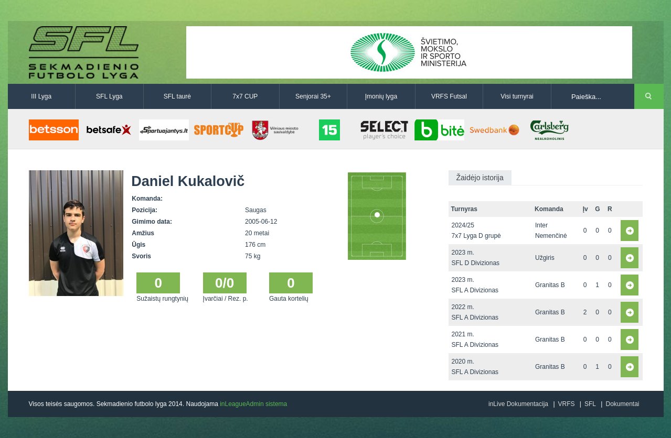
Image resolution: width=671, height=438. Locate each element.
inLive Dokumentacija (518, 404)
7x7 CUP (245, 96)
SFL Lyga (109, 96)
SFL (590, 404)
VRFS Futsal (449, 96)
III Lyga (41, 96)
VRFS (566, 404)
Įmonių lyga (381, 96)
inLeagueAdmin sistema (253, 404)
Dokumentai (622, 404)
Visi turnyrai (516, 96)
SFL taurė (177, 96)
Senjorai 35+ (313, 96)
